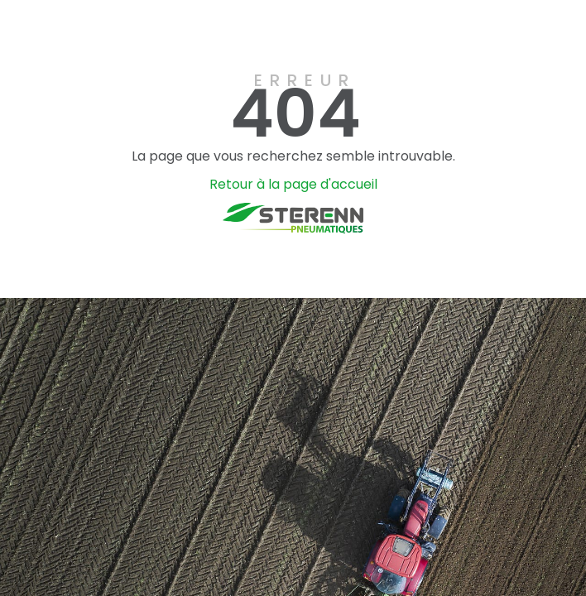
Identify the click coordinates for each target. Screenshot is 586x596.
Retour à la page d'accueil (293, 184)
